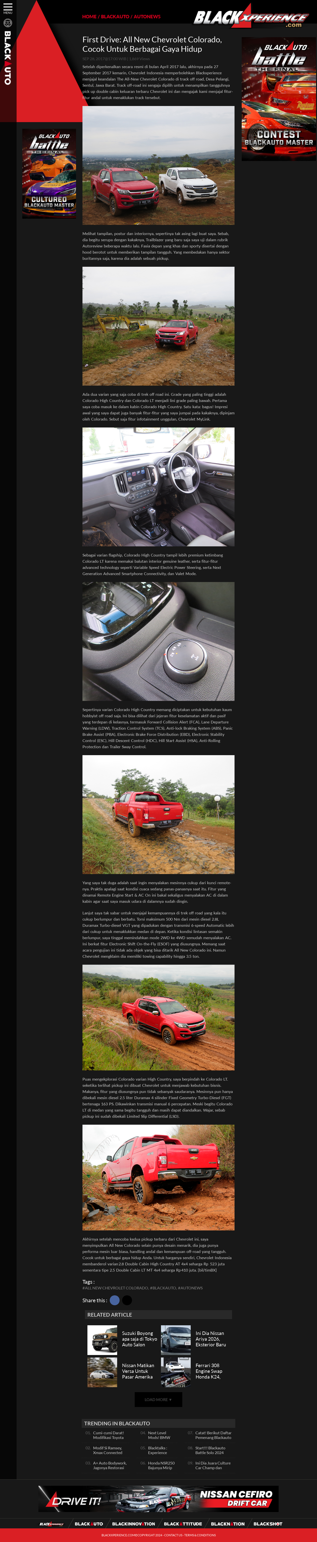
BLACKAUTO (115, 16)
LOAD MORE (158, 1399)
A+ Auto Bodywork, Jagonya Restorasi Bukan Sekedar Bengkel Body (110, 1470)
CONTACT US (173, 1535)
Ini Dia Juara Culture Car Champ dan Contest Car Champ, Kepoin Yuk (213, 1470)
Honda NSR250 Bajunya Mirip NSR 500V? (161, 1468)
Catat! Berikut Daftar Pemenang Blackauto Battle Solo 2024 (213, 1437)
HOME (89, 16)
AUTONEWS (147, 16)
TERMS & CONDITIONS (200, 1535)
